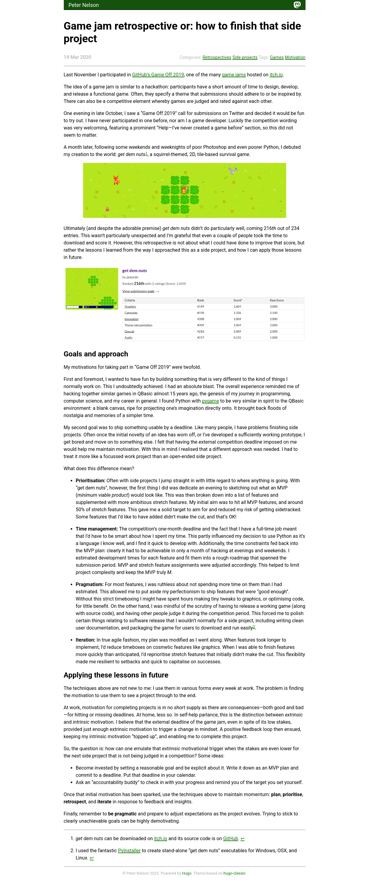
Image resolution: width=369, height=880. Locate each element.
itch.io (276, 75)
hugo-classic (235, 873)
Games (277, 57)
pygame (210, 401)
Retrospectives (216, 57)
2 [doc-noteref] (254, 626)
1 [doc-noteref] (146, 153)
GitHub (230, 838)
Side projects (244, 57)
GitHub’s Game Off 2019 (158, 75)
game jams (234, 75)
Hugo (186, 873)
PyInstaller (129, 850)
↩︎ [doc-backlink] (242, 838)
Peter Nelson (84, 5)
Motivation (295, 57)
